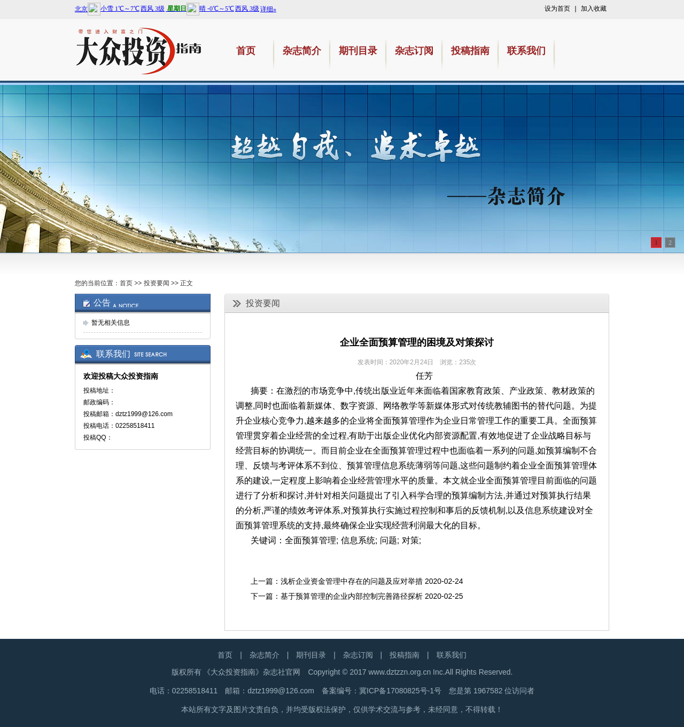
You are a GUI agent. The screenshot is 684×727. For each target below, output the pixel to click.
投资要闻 (156, 283)
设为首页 (557, 8)
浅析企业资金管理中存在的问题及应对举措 (352, 581)
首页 (126, 283)
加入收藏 (594, 8)
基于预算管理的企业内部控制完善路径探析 (352, 596)
